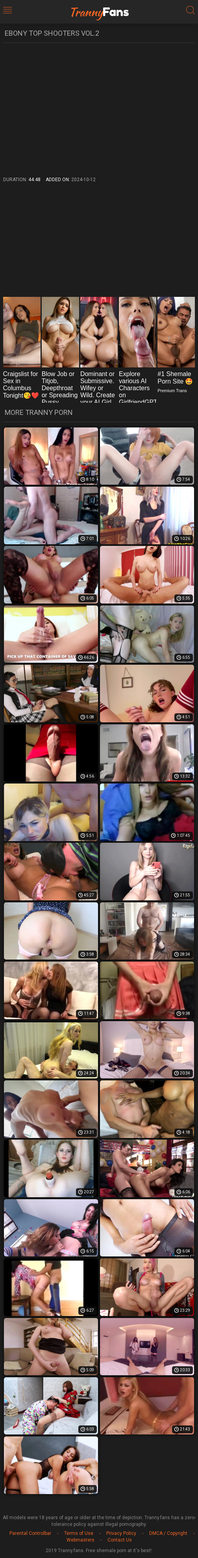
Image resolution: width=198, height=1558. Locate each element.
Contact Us (119, 1540)
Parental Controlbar (30, 1533)
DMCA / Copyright (168, 1533)
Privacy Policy (121, 1533)
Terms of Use (78, 1533)
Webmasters (80, 1540)
